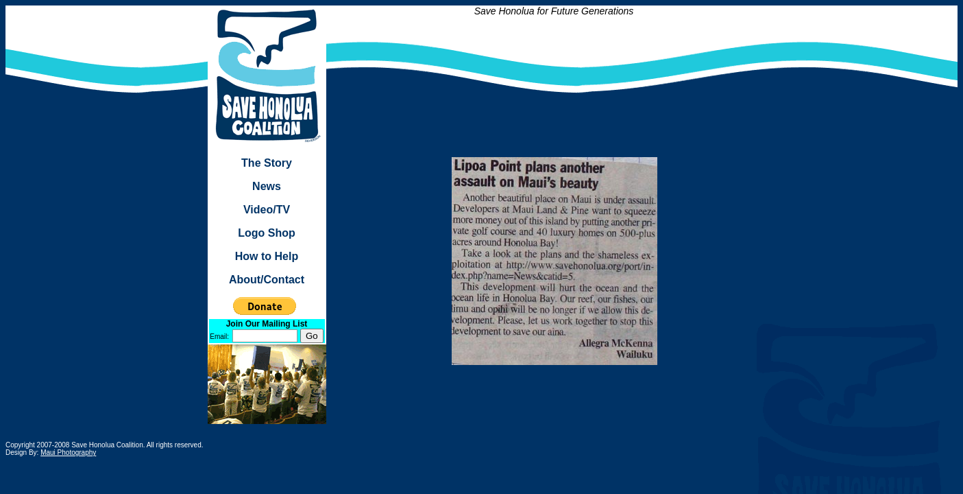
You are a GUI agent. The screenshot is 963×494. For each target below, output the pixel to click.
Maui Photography (68, 452)
